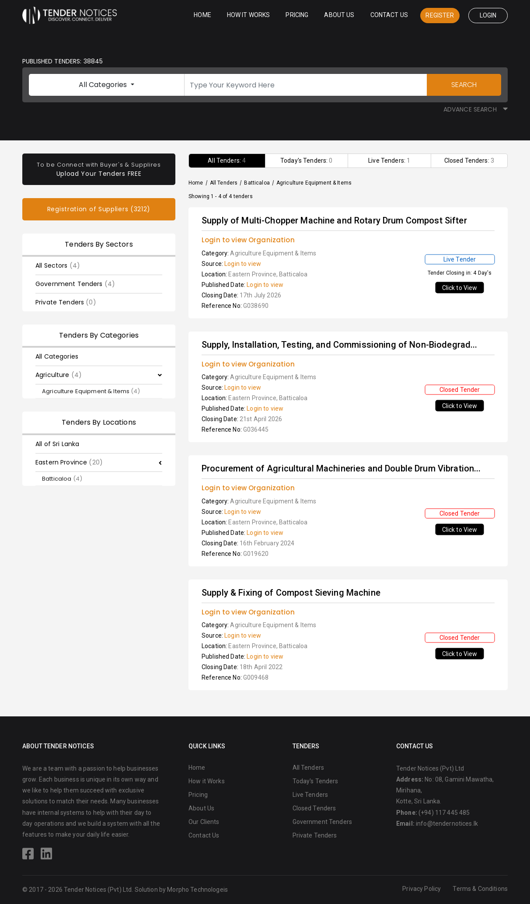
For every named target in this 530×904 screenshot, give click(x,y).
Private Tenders (65, 302)
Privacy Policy (421, 888)
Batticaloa (62, 479)
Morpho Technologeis (197, 889)
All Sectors (57, 265)
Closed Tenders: (469, 160)
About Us (339, 14)
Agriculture (58, 374)
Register (439, 15)
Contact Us (389, 14)
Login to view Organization (248, 239)
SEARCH (464, 85)
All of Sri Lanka (57, 444)
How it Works (248, 14)
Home (202, 14)
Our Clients (204, 821)
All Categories (104, 85)
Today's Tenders (315, 781)
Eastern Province (69, 462)
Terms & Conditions (480, 888)
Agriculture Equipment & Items (91, 391)
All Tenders (224, 183)
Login (488, 15)
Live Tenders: (389, 160)
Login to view (242, 263)
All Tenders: (227, 160)
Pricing (297, 14)
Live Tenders (310, 794)
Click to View (460, 287)
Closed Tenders (314, 808)
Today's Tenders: (306, 160)
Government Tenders (75, 283)
